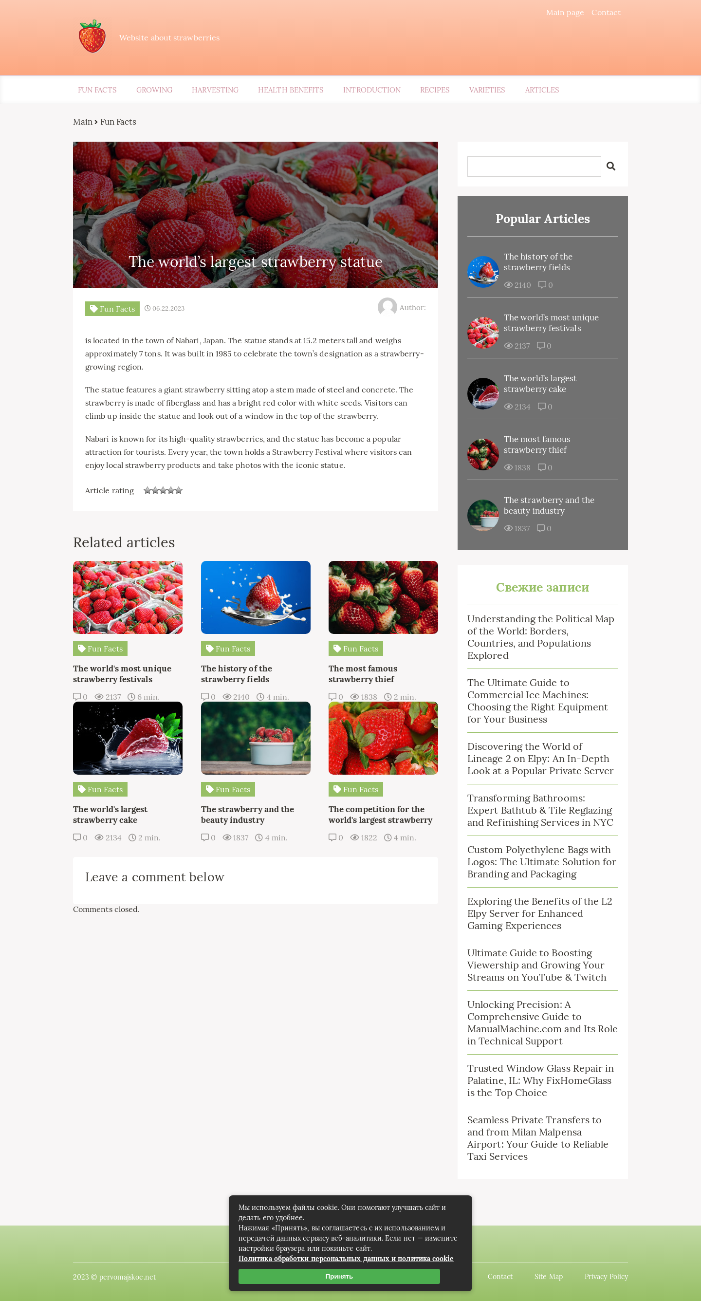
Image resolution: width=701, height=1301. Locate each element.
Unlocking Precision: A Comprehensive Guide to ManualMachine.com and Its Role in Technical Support (542, 1022)
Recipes (435, 89)
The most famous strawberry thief (537, 444)
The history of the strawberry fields (538, 262)
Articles (542, 89)
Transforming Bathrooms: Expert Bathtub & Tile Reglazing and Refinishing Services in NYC (540, 810)
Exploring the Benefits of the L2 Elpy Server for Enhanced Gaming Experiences (540, 913)
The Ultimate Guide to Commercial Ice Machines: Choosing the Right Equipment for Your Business (537, 700)
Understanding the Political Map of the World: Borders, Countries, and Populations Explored (540, 637)
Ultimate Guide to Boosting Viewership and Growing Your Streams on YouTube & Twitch (537, 965)
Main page (565, 12)
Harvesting (215, 89)
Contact (606, 12)
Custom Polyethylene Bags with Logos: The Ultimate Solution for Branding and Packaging (542, 861)
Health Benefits (291, 89)
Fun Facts (97, 89)
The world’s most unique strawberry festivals (551, 323)
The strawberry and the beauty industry (549, 505)
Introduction (372, 89)
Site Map (549, 1276)
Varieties (487, 89)
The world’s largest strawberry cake (540, 383)
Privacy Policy (606, 1276)
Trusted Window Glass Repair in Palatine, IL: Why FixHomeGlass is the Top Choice (540, 1080)
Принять (339, 1276)
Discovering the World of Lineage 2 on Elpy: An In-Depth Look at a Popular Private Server (540, 758)
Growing (154, 89)
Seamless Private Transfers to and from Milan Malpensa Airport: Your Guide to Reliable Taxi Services (538, 1138)
